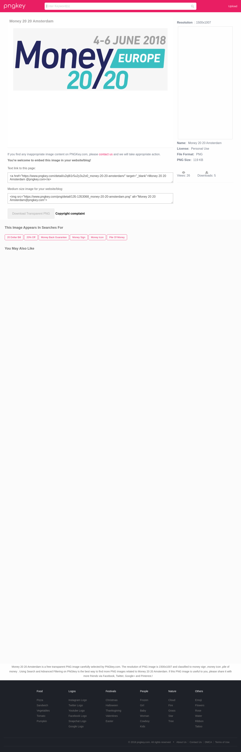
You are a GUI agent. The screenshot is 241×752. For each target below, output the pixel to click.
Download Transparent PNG (31, 213)
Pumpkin (42, 721)
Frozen (144, 700)
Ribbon (199, 721)
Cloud (171, 700)
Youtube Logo (77, 710)
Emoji (198, 700)
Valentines (112, 715)
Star (170, 715)
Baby (143, 710)
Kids (142, 726)
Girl (142, 705)
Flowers (199, 705)
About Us (181, 742)
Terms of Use (222, 742)
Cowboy (145, 721)
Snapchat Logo (77, 721)
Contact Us (196, 742)
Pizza (40, 700)
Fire (170, 705)
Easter (109, 721)
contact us (106, 154)
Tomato (41, 715)
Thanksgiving (113, 710)
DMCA (208, 742)
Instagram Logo (78, 700)
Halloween (112, 705)
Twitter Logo (76, 705)
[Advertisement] (91, 118)
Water (198, 715)
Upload (232, 6)
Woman (144, 715)
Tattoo (198, 726)
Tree (171, 721)
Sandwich (42, 705)
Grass (171, 710)
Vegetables (43, 710)
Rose (198, 710)
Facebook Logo (78, 715)
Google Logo (76, 726)
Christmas (111, 700)
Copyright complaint (70, 213)
